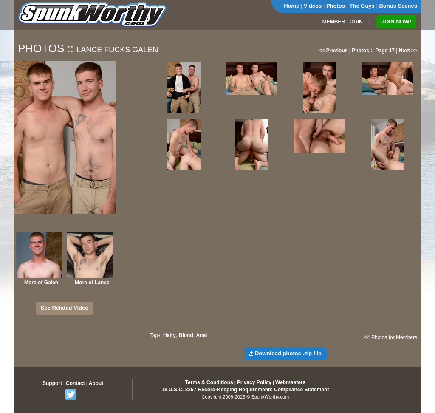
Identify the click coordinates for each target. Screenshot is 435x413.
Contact (75, 383)
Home (291, 6)
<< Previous (333, 51)
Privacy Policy (254, 382)
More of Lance (92, 283)
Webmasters (290, 382)
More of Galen (41, 283)
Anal (201, 335)
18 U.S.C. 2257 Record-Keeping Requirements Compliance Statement (245, 390)
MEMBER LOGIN (342, 22)
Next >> (408, 51)
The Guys (362, 6)
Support (52, 383)
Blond (186, 335)
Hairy (169, 335)
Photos (335, 6)
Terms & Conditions (209, 382)
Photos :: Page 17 (373, 51)
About (96, 383)
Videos (313, 6)
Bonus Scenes (398, 6)
